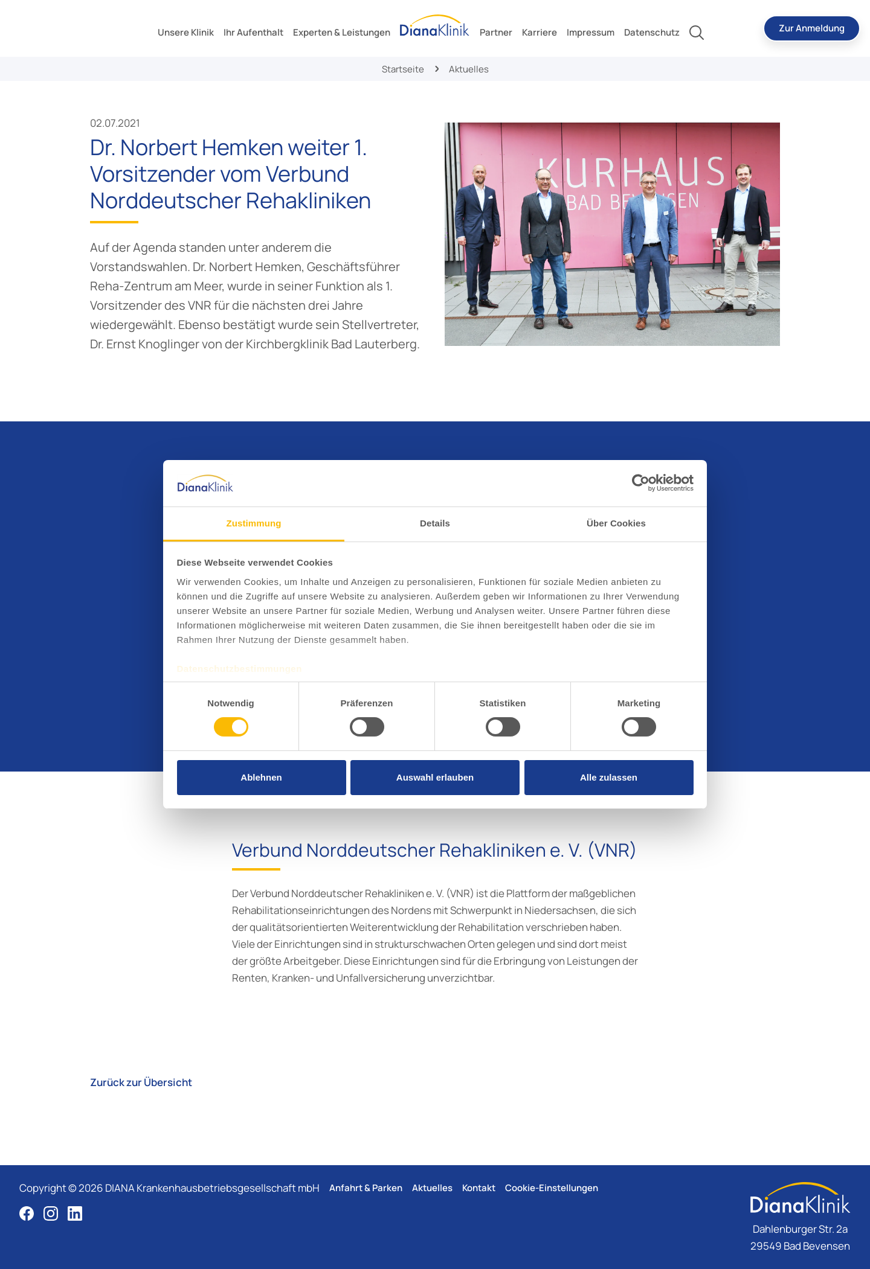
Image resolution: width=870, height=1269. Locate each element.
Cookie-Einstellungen (551, 1187)
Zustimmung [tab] (254, 523)
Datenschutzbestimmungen (239, 668)
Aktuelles (432, 1187)
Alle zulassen (608, 777)
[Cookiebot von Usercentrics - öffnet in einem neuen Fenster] (641, 483)
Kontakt (478, 1187)
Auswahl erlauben (435, 777)
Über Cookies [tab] (616, 523)
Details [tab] (435, 523)
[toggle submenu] (186, 32)
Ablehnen (261, 777)
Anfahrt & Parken (365, 1187)
